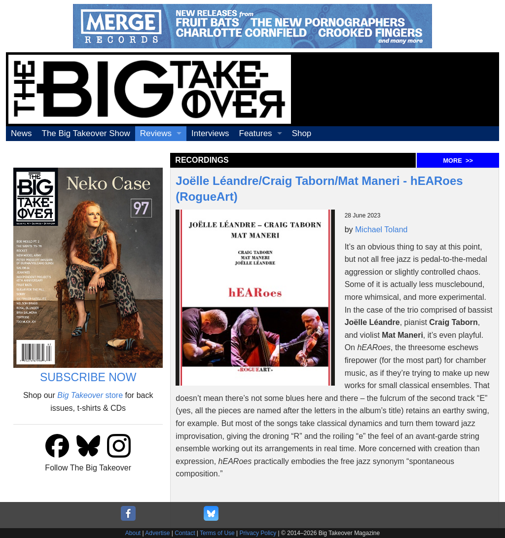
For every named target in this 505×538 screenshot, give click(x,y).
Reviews (156, 133)
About (133, 533)
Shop (302, 133)
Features (255, 133)
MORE (457, 160)
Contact (185, 533)
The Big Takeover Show (86, 133)
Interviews (210, 133)
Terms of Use (217, 533)
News (21, 133)
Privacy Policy (258, 533)
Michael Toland (381, 229)
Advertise (157, 533)
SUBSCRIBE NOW (88, 377)
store (90, 395)
